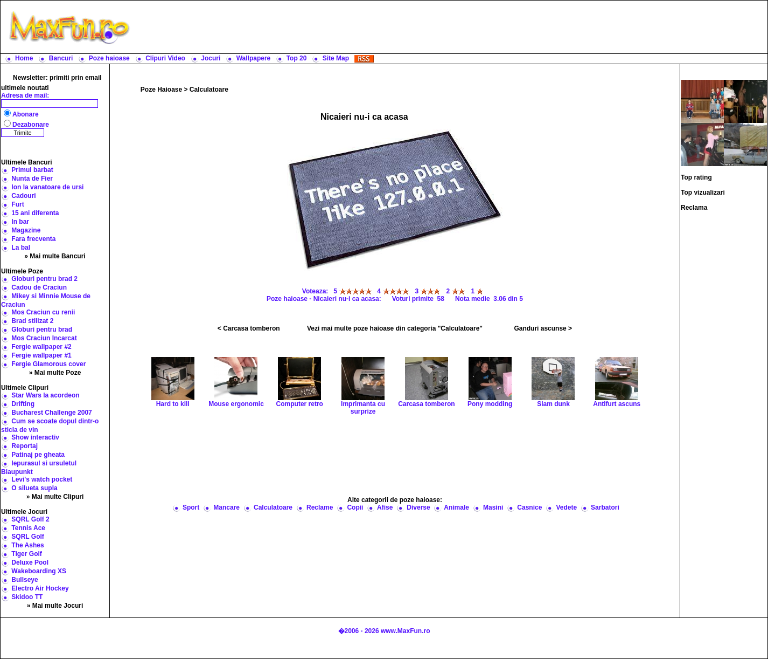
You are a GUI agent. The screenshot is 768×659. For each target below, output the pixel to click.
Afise (385, 507)
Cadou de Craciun (39, 287)
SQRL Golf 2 (30, 519)
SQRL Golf (27, 536)
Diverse (418, 507)
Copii (355, 507)
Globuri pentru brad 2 (44, 279)
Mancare (226, 507)
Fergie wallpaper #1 (41, 355)
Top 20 (297, 58)
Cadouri (23, 196)
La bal (20, 247)
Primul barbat (32, 170)
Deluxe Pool (29, 562)
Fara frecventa (33, 239)
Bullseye (24, 580)
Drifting (22, 404)
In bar (20, 221)
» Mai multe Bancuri (54, 256)
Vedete (566, 507)
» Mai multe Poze (55, 372)
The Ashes (27, 545)
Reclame (319, 507)
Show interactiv (35, 437)
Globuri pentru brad (41, 329)
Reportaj (24, 446)
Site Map (336, 58)
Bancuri (61, 58)
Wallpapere (253, 58)
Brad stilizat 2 (32, 321)
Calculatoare (209, 89)
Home (24, 58)
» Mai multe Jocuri (55, 605)
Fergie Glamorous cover (48, 364)
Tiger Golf (26, 554)
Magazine (25, 230)
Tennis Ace (28, 528)
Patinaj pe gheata (38, 454)
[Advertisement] (451, 27)
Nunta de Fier (32, 178)
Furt (17, 204)
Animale (456, 507)
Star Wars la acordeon (45, 395)
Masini (493, 507)
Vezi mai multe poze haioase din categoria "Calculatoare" (395, 328)
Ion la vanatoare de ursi (47, 187)
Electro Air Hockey (39, 588)
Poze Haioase (161, 89)
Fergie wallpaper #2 (41, 347)
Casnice (529, 507)
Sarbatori (605, 507)
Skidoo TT (27, 597)
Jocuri (210, 58)
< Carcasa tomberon (249, 328)
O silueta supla (34, 488)
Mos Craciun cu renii (43, 312)
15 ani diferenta (35, 213)
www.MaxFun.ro (405, 631)
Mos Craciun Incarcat (43, 338)
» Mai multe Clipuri (55, 496)
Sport (191, 507)
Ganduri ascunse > (543, 328)
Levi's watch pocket (41, 479)
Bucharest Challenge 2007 (51, 412)
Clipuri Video (165, 58)
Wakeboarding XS (38, 571)
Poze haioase (109, 58)
